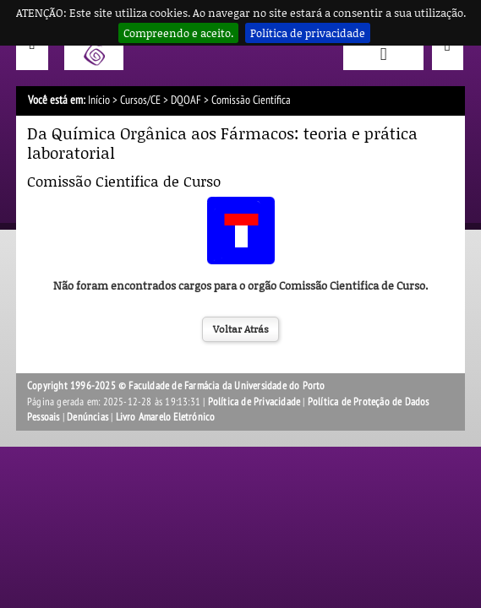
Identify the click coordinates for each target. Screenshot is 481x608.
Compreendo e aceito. (178, 33)
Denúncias (87, 417)
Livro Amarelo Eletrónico (166, 417)
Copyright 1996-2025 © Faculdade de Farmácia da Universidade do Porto (176, 386)
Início (99, 100)
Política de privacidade (307, 33)
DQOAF (186, 100)
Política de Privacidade (254, 402)
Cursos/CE (140, 100)
